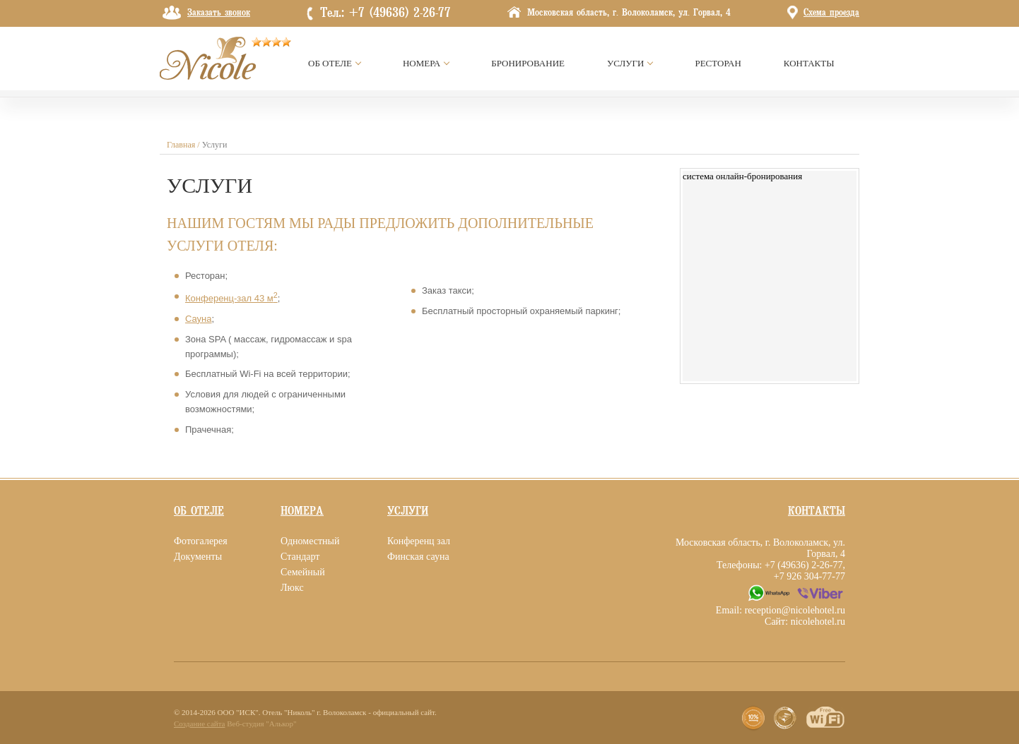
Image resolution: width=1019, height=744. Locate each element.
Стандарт (300, 556)
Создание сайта (199, 723)
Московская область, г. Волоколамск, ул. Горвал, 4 (629, 13)
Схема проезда (831, 13)
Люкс (292, 587)
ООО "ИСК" (238, 712)
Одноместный (310, 541)
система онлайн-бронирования (742, 176)
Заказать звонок (218, 13)
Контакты (816, 511)
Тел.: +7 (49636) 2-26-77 (385, 13)
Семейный (303, 572)
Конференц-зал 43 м (231, 298)
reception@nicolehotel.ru (795, 610)
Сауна (198, 318)
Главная (181, 145)
